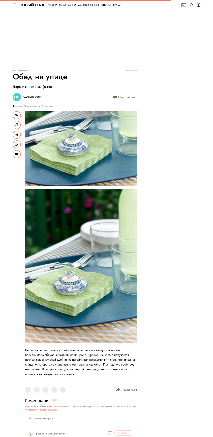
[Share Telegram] (17, 135)
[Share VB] (17, 125)
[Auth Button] (198, 5)
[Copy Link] (17, 144)
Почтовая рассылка (183, 5)
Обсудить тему (125, 97)
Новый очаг (32, 5)
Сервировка (47, 106)
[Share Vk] (17, 115)
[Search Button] (191, 5)
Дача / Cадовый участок (29, 106)
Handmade (23, 71)
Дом (14, 71)
